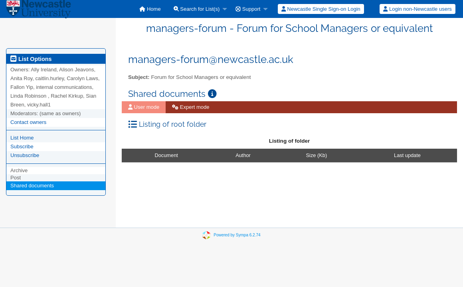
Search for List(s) (197, 9)
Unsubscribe (24, 155)
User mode (143, 107)
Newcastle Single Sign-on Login (320, 9)
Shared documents (32, 186)
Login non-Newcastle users (417, 9)
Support (247, 9)
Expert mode (190, 107)
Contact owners (28, 122)
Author (243, 155)
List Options (30, 59)
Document (166, 155)
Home (149, 9)
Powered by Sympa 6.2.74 (237, 235)
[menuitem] (150, 9)
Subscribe (22, 146)
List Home (22, 138)
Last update (407, 155)
